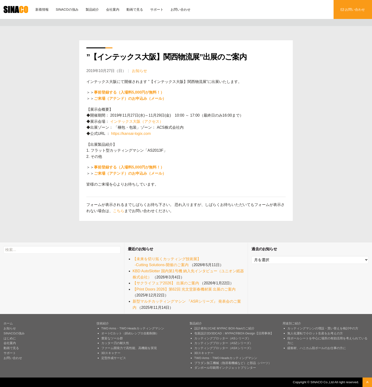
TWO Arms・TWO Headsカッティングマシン (132, 328)
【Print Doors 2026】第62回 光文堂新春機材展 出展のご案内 (184, 289)
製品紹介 (92, 9)
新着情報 (42, 9)
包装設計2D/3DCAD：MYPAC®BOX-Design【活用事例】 (234, 333)
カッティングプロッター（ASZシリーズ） (223, 343)
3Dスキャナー (111, 353)
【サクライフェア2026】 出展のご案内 (166, 283)
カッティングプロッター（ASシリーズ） (222, 338)
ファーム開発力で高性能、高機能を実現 (129, 348)
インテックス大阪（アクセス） (136, 121)
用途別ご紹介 (292, 323)
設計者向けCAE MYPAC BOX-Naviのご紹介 (224, 328)
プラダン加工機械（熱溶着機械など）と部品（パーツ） (232, 363)
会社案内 (112, 9)
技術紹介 (103, 323)
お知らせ (139, 71)
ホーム (8, 323)
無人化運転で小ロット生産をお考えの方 (315, 333)
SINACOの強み (67, 9)
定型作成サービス (113, 358)
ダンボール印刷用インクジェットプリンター (225, 367)
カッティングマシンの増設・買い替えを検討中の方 (322, 328)
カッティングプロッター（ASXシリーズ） (223, 348)
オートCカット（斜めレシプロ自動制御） (130, 333)
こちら (118, 211)
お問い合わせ (181, 9)
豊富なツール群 (112, 338)
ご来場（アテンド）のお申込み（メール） (130, 98)
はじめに (10, 338)
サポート (156, 9)
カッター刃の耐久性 (115, 343)
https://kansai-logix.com (130, 134)
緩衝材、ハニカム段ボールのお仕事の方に (316, 348)
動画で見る (134, 9)
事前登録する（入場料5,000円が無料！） (129, 92)
